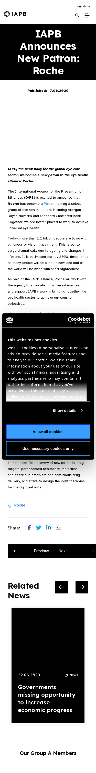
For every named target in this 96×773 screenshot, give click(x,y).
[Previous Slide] (61, 587)
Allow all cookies (48, 431)
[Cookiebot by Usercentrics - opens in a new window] (68, 320)
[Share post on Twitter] (41, 528)
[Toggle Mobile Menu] (86, 16)
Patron (49, 203)
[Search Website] (77, 15)
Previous (31, 550)
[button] (83, 6)
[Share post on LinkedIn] (51, 528)
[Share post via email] (61, 528)
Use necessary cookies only (47, 448)
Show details (65, 410)
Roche (19, 505)
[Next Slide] (82, 587)
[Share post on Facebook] (32, 528)
